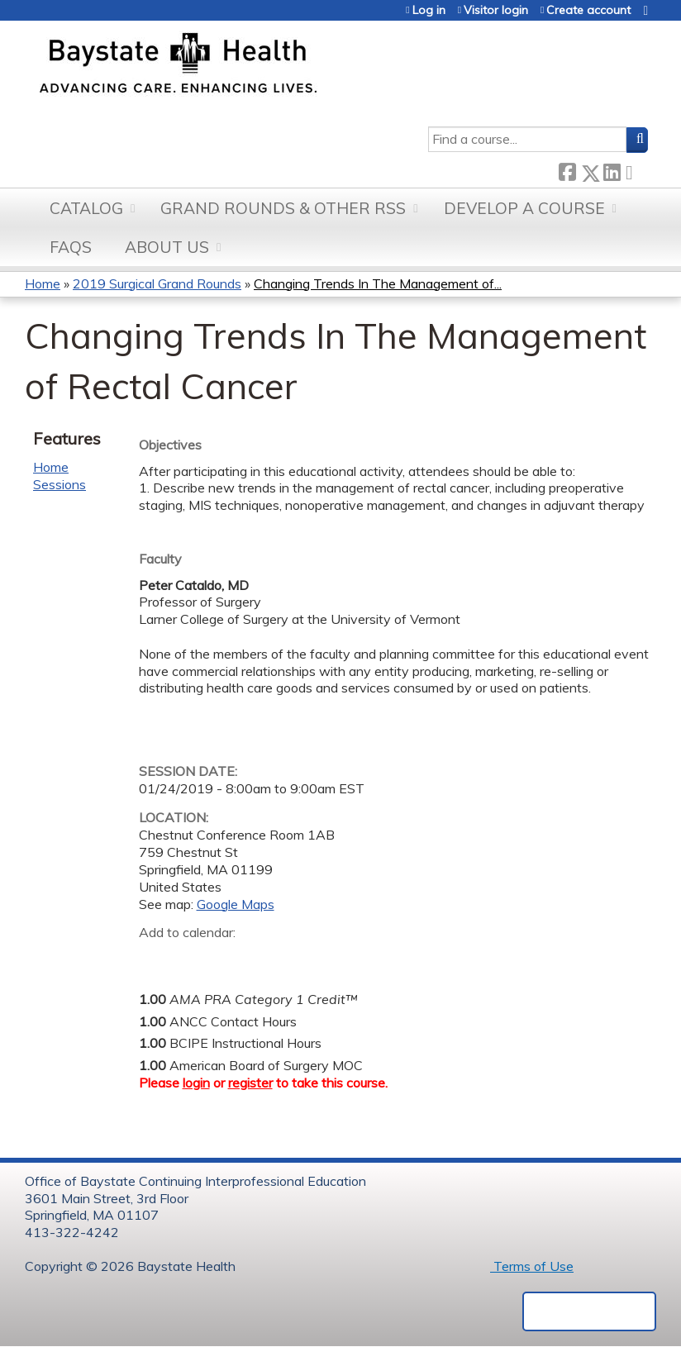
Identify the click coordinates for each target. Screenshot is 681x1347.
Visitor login (496, 10)
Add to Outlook (270, 958)
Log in (428, 10)
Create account (588, 10)
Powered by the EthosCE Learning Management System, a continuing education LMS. (589, 1311)
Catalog (86, 208)
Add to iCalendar (230, 957)
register (250, 1082)
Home (42, 283)
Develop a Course (524, 208)
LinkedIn (611, 169)
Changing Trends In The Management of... (378, 283)
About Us (167, 247)
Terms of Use (532, 1266)
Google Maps (235, 904)
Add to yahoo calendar (193, 958)
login (196, 1082)
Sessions (59, 484)
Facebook (567, 169)
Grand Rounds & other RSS (283, 208)
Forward (634, 169)
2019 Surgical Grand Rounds (157, 283)
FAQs (71, 247)
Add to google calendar (156, 958)
